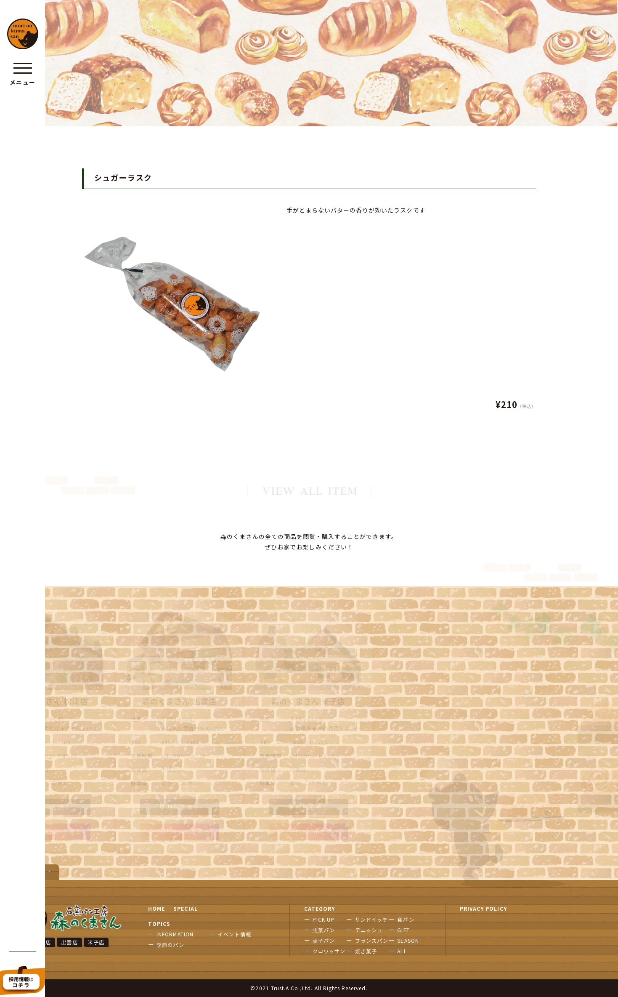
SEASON (408, 940)
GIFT (403, 929)
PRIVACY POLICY (483, 908)
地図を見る (50, 806)
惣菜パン (324, 929)
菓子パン (324, 940)
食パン (405, 919)
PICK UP (323, 919)
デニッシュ (368, 929)
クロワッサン (329, 950)
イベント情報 (234, 934)
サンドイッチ (371, 919)
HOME (156, 908)
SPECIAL (185, 908)
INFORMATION (175, 934)
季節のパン (170, 944)
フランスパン (371, 940)
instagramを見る (50, 831)
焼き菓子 (366, 950)
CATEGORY (319, 908)
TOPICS (159, 923)
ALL (401, 950)
